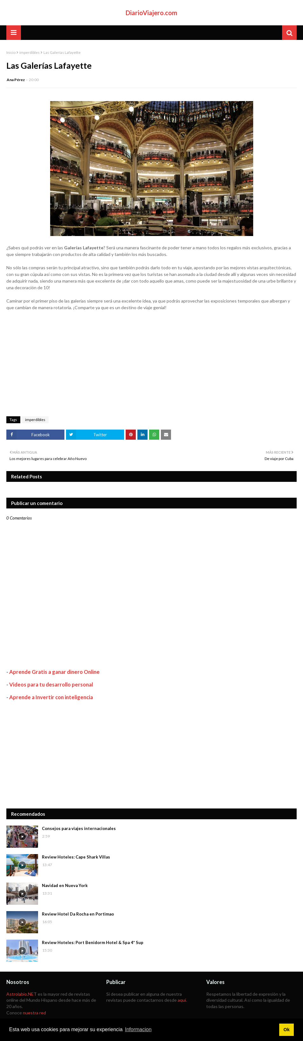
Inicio (11, 52)
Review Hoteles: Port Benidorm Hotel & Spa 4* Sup (92, 942)
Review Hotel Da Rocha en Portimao (78, 913)
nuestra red (34, 1012)
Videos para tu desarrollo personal (51, 684)
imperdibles (29, 52)
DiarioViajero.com (151, 12)
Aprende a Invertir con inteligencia (51, 697)
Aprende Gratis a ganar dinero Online (54, 671)
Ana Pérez (16, 79)
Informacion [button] (138, 1029)
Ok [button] (286, 1029)
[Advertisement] (151, 754)
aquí (182, 1000)
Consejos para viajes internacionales (79, 828)
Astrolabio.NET (21, 994)
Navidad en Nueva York (65, 885)
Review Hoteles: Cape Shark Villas (76, 856)
